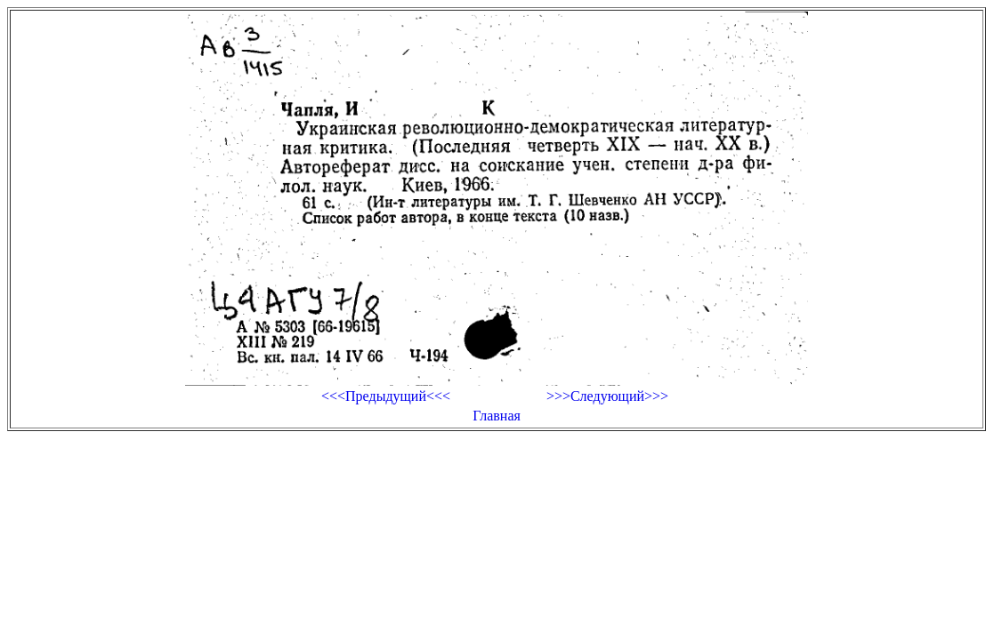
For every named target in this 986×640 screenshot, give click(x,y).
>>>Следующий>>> (607, 396)
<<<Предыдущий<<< (385, 396)
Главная (497, 415)
